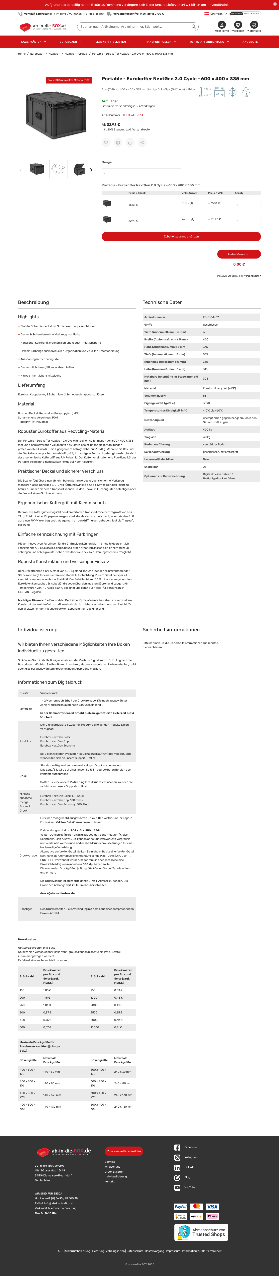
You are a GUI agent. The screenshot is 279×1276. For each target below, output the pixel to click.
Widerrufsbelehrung (77, 1251)
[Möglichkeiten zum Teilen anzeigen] (142, 142)
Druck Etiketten (114, 1171)
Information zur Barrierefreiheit (201, 1251)
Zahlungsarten (115, 1251)
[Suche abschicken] (193, 26)
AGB (60, 1251)
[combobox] (138, 26)
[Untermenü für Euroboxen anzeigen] (81, 42)
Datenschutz (134, 1251)
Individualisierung (116, 1176)
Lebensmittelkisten (110, 42)
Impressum (173, 1251)
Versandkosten (141, 129)
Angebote (250, 42)
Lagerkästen (31, 42)
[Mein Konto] (222, 27)
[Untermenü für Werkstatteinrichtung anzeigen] (228, 42)
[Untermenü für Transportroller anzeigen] (175, 42)
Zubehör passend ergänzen (181, 236)
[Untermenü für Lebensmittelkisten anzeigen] (129, 42)
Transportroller (157, 42)
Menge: (107, 162)
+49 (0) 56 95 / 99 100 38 (61, 1198)
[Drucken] (130, 142)
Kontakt (109, 1181)
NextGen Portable (76, 53)
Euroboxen (68, 42)
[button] (56, 115)
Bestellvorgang (154, 1251)
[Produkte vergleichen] (238, 27)
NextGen (54, 53)
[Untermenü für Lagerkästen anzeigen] (45, 42)
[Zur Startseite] (43, 26)
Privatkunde (236, 13)
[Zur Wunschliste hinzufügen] (106, 142)
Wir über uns (112, 1166)
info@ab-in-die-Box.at (58, 1203)
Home (22, 53)
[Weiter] (91, 169)
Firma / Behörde (251, 13)
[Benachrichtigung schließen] (275, 4)
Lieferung (98, 1251)
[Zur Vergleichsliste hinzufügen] (118, 142)
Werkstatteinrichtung (207, 42)
